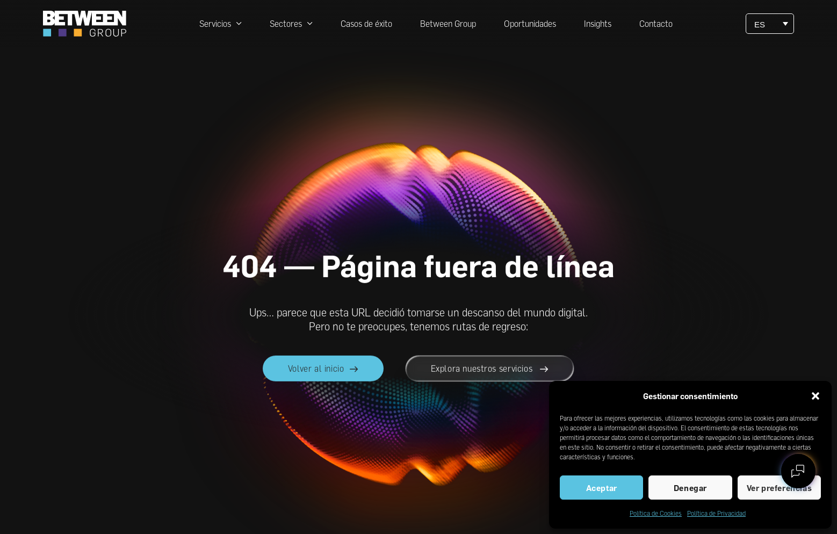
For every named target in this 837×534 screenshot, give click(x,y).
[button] (815, 396)
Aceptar (601, 488)
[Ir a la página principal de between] (84, 24)
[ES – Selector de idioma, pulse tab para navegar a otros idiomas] (770, 23)
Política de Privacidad (716, 513)
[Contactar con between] (798, 471)
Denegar (690, 488)
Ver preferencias (779, 488)
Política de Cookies (656, 513)
